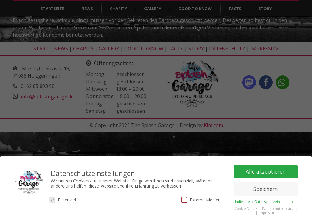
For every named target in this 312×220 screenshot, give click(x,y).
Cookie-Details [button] (246, 207)
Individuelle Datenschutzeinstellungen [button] (265, 200)
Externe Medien (201, 198)
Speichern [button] (266, 187)
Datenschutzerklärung (279, 207)
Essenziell (63, 198)
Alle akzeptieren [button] (266, 170)
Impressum (267, 211)
